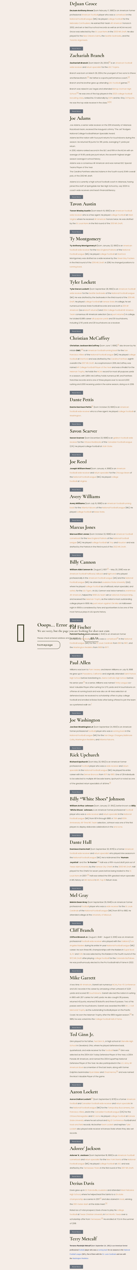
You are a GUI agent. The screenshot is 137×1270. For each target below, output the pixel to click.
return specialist (94, 67)
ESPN (110, 98)
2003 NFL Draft (120, 31)
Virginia (83, 481)
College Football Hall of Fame (108, 1019)
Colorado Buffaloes (125, 958)
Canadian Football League (120, 442)
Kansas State (108, 301)
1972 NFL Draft (76, 958)
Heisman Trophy (77, 371)
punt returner (118, 314)
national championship (122, 595)
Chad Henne (110, 1072)
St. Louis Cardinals (104, 643)
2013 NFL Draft (116, 223)
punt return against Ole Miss (106, 603)
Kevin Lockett (107, 1124)
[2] (88, 77)
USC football (114, 83)
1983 (113, 774)
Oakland (125, 941)
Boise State (99, 512)
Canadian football (90, 1103)
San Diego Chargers (113, 735)
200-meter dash (80, 1204)
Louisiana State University (113, 582)
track (122, 1199)
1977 (107, 647)
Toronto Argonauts (78, 40)
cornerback (120, 14)
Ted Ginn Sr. (99, 1041)
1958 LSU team (99, 595)
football (85, 639)
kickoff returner (91, 310)
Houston (122, 542)
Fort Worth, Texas (113, 1214)
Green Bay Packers (125, 258)
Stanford (121, 254)
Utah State (107, 446)
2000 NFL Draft (125, 866)
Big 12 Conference (115, 1120)
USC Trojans (113, 67)
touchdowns (95, 993)
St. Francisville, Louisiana (96, 1190)
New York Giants (114, 1159)
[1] (109, 62)
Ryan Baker (94, 1072)
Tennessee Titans (92, 1168)
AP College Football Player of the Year (94, 367)
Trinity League (121, 683)
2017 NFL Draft (88, 363)
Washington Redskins (83, 647)
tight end (112, 573)
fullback (99, 573)
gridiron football (120, 437)
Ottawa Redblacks (92, 442)
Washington (75, 415)
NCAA (99, 371)
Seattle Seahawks (113, 36)
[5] (110, 102)
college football (115, 19)
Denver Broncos (91, 774)
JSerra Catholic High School (114, 678)
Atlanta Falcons (88, 507)
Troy (111, 542)
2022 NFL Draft (119, 546)
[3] (77, 93)
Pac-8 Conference (126, 984)
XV (73, 954)
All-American (116, 23)
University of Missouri (101, 915)
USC (119, 1163)
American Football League (100, 578)
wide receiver (76, 67)
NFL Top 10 (101, 880)
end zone (118, 827)
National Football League (81, 19)
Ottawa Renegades (79, 1116)
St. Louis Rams (101, 31)
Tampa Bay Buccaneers (119, 1107)
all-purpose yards (100, 318)
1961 (119, 643)
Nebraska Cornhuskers (80, 23)
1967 (126, 643)
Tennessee (96, 1219)
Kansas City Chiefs (104, 866)
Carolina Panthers (119, 359)
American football (90, 14)
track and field (76, 1124)
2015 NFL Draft (98, 262)
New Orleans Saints (92, 36)
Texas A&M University (79, 866)
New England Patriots (106, 250)
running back (76, 266)
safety (73, 590)
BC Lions (96, 1116)
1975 (106, 774)
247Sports (129, 98)
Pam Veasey (94, 669)
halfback (91, 573)
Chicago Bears (122, 472)
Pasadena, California (92, 673)
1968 (100, 647)
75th (115, 818)
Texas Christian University (91, 1214)
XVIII (80, 954)
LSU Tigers (87, 590)
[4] (108, 102)
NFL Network (89, 880)
